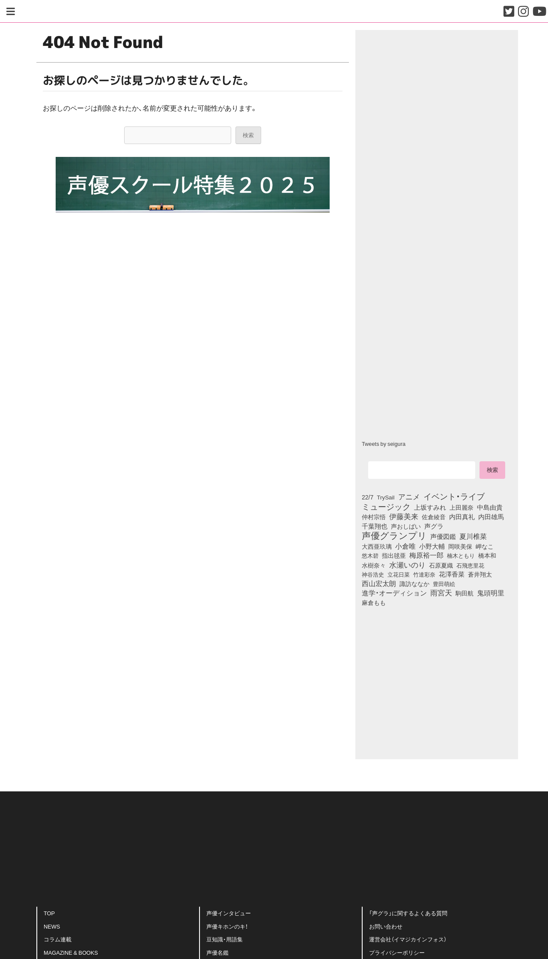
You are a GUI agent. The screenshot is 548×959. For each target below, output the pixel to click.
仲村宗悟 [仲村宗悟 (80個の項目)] (374, 516)
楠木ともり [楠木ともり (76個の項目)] (461, 555)
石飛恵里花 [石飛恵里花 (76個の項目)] (470, 565)
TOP (49, 913)
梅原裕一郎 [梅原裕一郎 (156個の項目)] (426, 555)
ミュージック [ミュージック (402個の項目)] (386, 506)
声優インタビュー (228, 913)
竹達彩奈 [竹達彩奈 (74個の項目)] (424, 574)
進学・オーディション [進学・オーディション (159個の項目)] (394, 593)
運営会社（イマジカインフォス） (408, 939)
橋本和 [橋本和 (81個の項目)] (487, 555)
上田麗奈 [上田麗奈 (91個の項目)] (462, 507)
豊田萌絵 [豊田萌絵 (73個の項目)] (444, 584)
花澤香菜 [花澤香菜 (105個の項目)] (452, 574)
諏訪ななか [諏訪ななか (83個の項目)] (414, 583)
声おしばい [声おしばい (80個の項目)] (406, 526)
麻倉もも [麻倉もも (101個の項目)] (374, 602)
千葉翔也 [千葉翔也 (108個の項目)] (374, 526)
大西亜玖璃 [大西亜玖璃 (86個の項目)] (377, 546)
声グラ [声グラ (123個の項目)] (434, 526)
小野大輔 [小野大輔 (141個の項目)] (432, 546)
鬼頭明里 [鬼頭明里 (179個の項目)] (490, 592)
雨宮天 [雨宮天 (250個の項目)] (441, 592)
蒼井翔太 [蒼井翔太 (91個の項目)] (480, 574)
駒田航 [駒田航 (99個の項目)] (465, 593)
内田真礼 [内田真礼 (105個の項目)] (462, 516)
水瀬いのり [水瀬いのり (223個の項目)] (407, 564)
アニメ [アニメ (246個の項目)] (409, 496)
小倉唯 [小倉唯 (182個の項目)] (405, 545)
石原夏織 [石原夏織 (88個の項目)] (441, 565)
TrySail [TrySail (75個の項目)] (385, 497)
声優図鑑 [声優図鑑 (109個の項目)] (443, 536)
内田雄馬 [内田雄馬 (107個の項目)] (491, 516)
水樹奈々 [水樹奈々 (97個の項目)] (374, 565)
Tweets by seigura (383, 443)
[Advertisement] (192, 624)
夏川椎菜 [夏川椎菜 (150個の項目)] (473, 536)
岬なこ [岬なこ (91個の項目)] (485, 546)
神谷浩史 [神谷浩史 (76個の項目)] (373, 574)
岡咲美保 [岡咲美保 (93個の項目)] (460, 546)
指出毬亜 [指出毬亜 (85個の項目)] (394, 555)
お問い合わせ (385, 926)
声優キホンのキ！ (227, 926)
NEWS (52, 926)
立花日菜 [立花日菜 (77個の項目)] (398, 574)
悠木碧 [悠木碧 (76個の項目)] (370, 555)
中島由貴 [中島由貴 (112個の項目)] (490, 507)
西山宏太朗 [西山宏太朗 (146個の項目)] (379, 583)
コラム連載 (57, 939)
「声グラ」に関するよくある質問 (408, 913)
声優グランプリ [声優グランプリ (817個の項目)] (394, 535)
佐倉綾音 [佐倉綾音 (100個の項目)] (434, 516)
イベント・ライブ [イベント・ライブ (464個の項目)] (454, 496)
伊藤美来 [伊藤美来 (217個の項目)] (403, 516)
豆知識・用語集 (224, 939)
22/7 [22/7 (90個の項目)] (367, 497)
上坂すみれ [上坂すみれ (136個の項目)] (430, 507)
